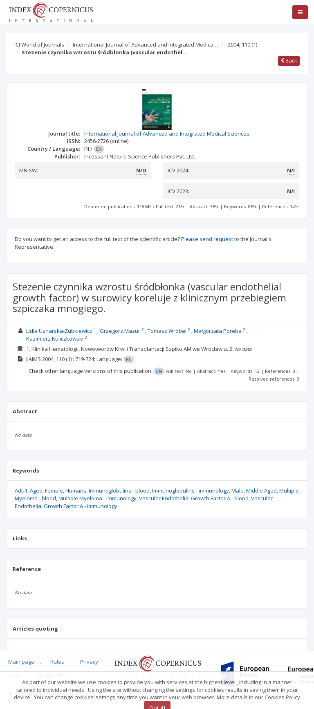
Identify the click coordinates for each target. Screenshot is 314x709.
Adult (21, 490)
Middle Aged (261, 490)
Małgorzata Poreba (218, 330)
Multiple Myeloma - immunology (97, 498)
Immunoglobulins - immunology (190, 490)
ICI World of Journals (39, 44)
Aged (36, 490)
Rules (57, 661)
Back (288, 60)
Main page (21, 661)
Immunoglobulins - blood (119, 490)
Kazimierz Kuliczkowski (54, 338)
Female (54, 490)
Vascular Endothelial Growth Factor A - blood (194, 498)
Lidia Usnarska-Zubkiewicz (59, 330)
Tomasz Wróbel (167, 330)
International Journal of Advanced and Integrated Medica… (145, 44)
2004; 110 (242, 44)
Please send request (207, 239)
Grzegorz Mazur (120, 330)
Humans (75, 490)
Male (237, 490)
